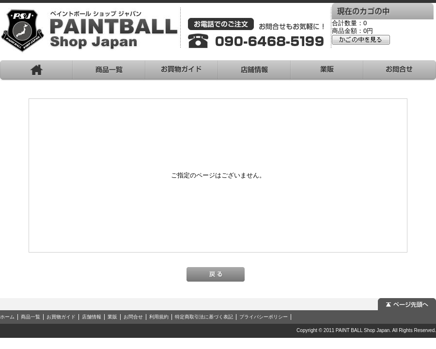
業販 (112, 316)
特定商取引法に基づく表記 (204, 316)
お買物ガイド (61, 316)
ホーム (7, 316)
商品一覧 (30, 316)
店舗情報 (91, 316)
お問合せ (133, 316)
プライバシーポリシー (263, 316)
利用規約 (159, 316)
